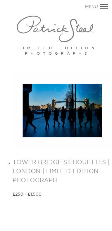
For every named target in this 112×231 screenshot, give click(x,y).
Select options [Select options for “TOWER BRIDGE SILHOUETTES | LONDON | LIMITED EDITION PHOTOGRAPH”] (63, 194)
